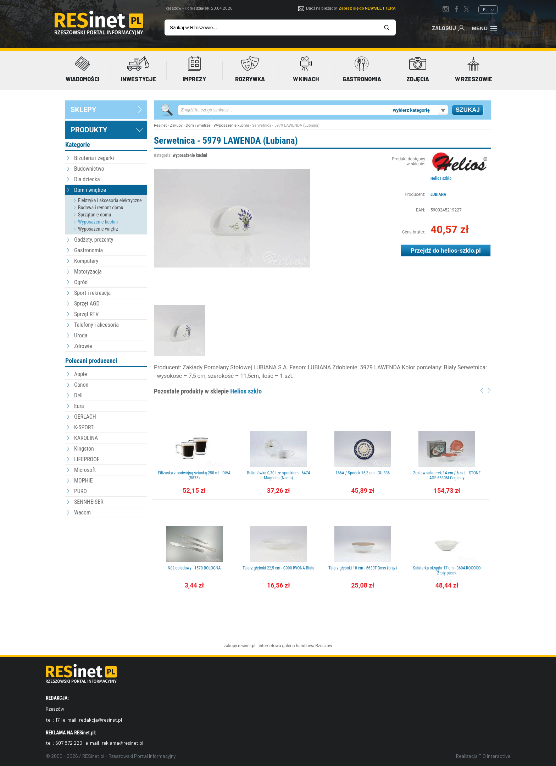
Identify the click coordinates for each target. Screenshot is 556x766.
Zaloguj (448, 27)
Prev (482, 390)
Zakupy (176, 125)
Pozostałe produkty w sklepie (208, 391)
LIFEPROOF (87, 459)
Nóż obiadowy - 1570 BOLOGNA (194, 568)
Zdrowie (83, 346)
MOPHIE (83, 480)
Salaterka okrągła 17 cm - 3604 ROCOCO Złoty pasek (447, 570)
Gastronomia (88, 250)
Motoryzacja (88, 271)
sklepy (83, 109)
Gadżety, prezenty (93, 239)
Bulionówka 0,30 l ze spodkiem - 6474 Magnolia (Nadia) (278, 475)
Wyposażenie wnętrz (98, 229)
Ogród (81, 282)
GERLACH (85, 416)
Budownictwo (89, 168)
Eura (79, 406)
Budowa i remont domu (100, 207)
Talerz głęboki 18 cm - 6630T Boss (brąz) (362, 568)
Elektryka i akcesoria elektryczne (110, 200)
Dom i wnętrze (90, 190)
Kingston (84, 448)
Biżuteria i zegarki (94, 158)
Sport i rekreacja (92, 293)
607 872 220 (68, 743)
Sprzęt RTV (86, 314)
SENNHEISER (89, 501)
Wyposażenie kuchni (98, 222)
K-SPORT (84, 427)
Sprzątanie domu (94, 214)
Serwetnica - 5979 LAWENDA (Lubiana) (226, 140)
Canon (81, 384)
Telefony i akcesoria (96, 324)
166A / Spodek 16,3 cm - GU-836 (362, 472)
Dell (78, 395)
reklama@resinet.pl (122, 743)
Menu (485, 27)
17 (57, 720)
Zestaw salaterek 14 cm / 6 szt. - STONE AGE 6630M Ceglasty (446, 475)
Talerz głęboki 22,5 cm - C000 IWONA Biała (278, 568)
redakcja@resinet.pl (100, 720)
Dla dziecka (87, 179)
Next (489, 390)
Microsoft (85, 470)
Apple (80, 374)
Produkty (89, 130)
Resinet (160, 125)
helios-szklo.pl (460, 250)
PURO (80, 491)
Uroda (80, 335)
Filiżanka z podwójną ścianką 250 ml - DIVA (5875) (194, 475)
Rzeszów (323, 645)
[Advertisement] (106, 558)
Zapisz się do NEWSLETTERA (367, 7)
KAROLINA (86, 438)
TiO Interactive (494, 756)
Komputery (86, 261)
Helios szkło (440, 178)
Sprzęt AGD (87, 303)
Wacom (82, 512)
